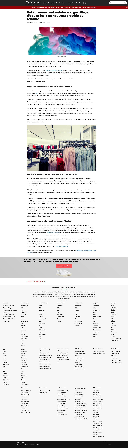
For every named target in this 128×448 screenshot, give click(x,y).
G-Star (112, 312)
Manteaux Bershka (61, 392)
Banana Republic (97, 316)
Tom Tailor (23, 362)
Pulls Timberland (25, 410)
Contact (109, 444)
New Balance (24, 325)
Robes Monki (96, 417)
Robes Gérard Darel (97, 403)
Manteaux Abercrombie (62, 390)
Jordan (22, 316)
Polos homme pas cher (44, 353)
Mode (48, 22)
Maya (4, 358)
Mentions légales (107, 442)
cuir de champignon (62, 246)
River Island (6, 384)
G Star (58, 308)
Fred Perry (113, 310)
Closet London (96, 332)
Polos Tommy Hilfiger (80, 353)
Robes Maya (96, 414)
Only (4, 371)
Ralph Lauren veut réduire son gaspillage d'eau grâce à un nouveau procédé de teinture (57, 15)
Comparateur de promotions (33, 4)
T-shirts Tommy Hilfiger (116, 362)
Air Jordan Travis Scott (8, 314)
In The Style (113, 329)
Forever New (114, 307)
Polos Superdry (78, 364)
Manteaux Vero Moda (80, 412)
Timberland (23, 360)
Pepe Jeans (60, 314)
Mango (4, 355)
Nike (22, 327)
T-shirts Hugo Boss (115, 353)
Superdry (77, 319)
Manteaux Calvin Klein (62, 397)
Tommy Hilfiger (24, 336)
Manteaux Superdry (79, 408)
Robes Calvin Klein (97, 397)
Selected (23, 349)
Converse (23, 314)
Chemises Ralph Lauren (98, 351)
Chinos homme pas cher (45, 364)
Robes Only (95, 419)
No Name (23, 330)
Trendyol (23, 369)
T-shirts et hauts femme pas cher (63, 361)
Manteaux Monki (79, 397)
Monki (4, 360)
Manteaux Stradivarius (80, 405)
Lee (58, 310)
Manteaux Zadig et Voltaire (81, 419)
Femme (45, 3)
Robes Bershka (96, 395)
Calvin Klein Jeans (97, 327)
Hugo (112, 323)
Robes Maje (96, 410)
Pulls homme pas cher (44, 359)
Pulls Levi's (23, 408)
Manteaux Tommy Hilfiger (81, 410)
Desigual (113, 303)
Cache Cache (96, 323)
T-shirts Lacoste (115, 356)
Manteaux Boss (60, 395)
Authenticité (70, 3)
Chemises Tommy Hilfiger (99, 353)
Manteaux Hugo (60, 412)
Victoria (23, 345)
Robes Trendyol (96, 430)
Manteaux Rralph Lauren (80, 403)
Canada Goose (96, 330)
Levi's (4, 351)
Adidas (22, 308)
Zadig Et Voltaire (25, 384)
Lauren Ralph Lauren (116, 338)
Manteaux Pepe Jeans (80, 401)
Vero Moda (23, 375)
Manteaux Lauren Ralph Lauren (80, 389)
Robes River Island (97, 425)
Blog (77, 3)
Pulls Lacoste (24, 399)
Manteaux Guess (61, 406)
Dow (37, 93)
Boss (94, 321)
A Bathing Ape (24, 305)
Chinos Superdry (43, 392)
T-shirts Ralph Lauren (116, 360)
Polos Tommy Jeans (80, 369)
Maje (4, 353)
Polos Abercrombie (79, 358)
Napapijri (5, 362)
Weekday (59, 319)
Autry (22, 310)
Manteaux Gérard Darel (62, 408)
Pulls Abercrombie (25, 395)
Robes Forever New (97, 401)
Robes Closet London (98, 399)
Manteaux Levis (78, 392)
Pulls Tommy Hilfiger (26, 390)
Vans (22, 341)
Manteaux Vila (78, 414)
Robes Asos (96, 392)
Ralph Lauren (42, 330)
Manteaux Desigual (61, 401)
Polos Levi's (78, 362)
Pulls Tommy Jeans (25, 412)
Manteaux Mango (79, 394)
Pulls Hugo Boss (25, 406)
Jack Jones (113, 332)
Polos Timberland (79, 367)
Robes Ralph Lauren (97, 423)
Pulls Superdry (24, 392)
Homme (53, 3)
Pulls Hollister (24, 403)
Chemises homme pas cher (45, 355)
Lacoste (23, 319)
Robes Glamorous (97, 406)
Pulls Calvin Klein (25, 401)
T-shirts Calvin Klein (115, 351)
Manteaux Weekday (79, 416)
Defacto (95, 336)
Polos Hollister (78, 360)
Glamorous (113, 316)
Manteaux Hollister (61, 410)
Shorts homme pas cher (44, 366)
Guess (112, 318)
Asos (94, 312)
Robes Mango (96, 412)
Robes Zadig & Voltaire (98, 436)
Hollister (77, 310)
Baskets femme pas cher (63, 353)
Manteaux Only (78, 399)
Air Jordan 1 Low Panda (8, 305)
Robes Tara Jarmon (97, 428)
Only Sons (5, 373)
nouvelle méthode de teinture (54, 70)
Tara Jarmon (24, 358)
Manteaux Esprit (61, 403)
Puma (22, 332)
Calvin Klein (23, 312)
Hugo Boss (113, 325)
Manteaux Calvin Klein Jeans (63, 399)
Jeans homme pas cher (44, 362)
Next (4, 366)
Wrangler (59, 321)
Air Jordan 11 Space (8, 308)
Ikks (112, 327)
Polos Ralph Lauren (79, 351)
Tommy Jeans (78, 323)
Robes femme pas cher (62, 357)
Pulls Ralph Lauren (25, 397)
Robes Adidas (96, 390)
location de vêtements (53, 233)
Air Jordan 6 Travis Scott (9, 319)
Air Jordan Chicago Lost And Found (10, 311)
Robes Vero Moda (97, 432)
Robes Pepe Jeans (97, 421)
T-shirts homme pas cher (45, 357)
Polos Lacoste (78, 356)
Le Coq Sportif (24, 321)
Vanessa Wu (24, 338)
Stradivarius (24, 351)
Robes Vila (95, 434)
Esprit (112, 305)
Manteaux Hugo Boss (62, 414)
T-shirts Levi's (114, 358)
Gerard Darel (114, 314)
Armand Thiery (96, 310)
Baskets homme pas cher (45, 368)
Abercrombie (78, 305)
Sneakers (61, 3)
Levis (22, 323)
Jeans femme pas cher (62, 355)
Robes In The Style (97, 408)
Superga (23, 334)
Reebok (5, 382)
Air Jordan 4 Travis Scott (9, 316)
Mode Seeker (33, 2)
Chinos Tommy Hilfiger (44, 390)
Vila (22, 377)
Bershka (95, 319)
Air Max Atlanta (6, 321)
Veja (22, 343)
